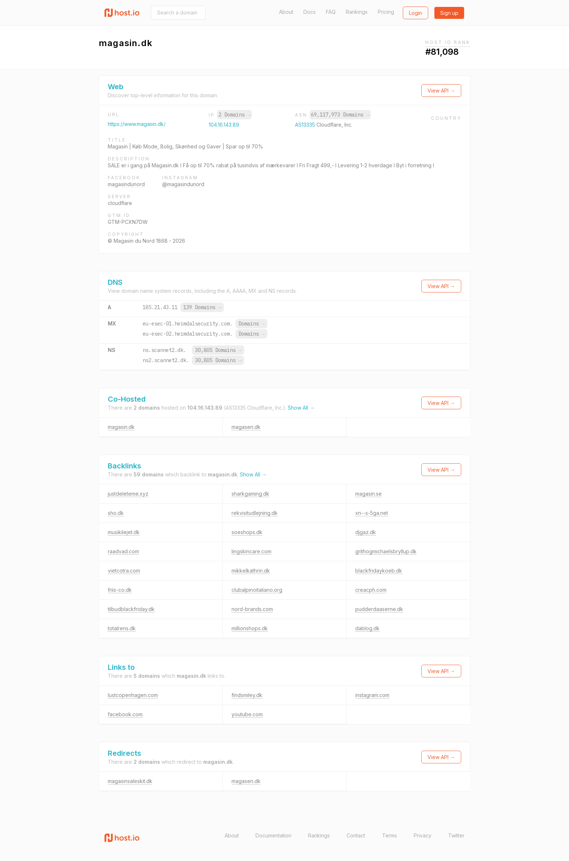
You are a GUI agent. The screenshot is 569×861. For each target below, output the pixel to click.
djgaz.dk (365, 532)
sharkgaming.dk (250, 494)
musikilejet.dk (124, 532)
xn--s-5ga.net (371, 513)
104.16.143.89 (224, 125)
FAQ (331, 12)
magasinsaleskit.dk (130, 781)
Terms (389, 835)
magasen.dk (246, 427)
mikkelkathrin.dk (251, 570)
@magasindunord (183, 184)
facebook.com (125, 714)
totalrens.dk (122, 628)
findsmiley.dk (247, 695)
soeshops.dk (247, 532)
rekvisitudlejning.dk (255, 513)
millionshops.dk (250, 628)
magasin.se (368, 494)
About (286, 12)
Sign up (449, 13)
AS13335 (305, 125)
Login (415, 13)
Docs (309, 12)
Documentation (273, 835)
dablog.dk (367, 628)
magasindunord (126, 184)
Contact (356, 835)
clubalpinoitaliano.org (257, 590)
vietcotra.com (124, 570)
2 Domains (234, 114)
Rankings (357, 12)
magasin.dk (121, 427)
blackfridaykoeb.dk (378, 570)
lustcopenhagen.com (133, 695)
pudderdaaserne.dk (379, 609)
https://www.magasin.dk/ (136, 124)
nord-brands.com (252, 609)
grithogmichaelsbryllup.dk (386, 551)
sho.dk (116, 513)
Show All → (301, 408)
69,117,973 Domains (340, 114)
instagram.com (372, 695)
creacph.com (370, 590)
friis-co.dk (120, 590)
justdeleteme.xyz (128, 494)
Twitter (456, 835)
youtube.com (247, 714)
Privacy (422, 835)
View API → (441, 90)
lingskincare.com (251, 551)
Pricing (386, 12)
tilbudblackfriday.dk (131, 609)
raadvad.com (123, 551)
